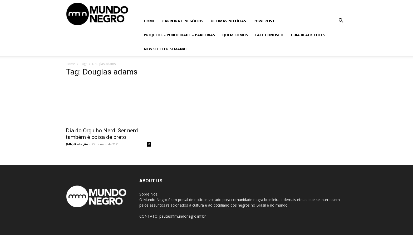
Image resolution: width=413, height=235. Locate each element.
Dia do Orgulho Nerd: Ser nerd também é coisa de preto (102, 133)
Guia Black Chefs (308, 34)
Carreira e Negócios (182, 20)
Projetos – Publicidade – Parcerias (179, 34)
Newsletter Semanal (166, 48)
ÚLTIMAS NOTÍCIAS (228, 20)
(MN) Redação (77, 144)
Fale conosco (269, 34)
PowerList (264, 20)
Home (149, 20)
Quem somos (235, 34)
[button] (341, 21)
